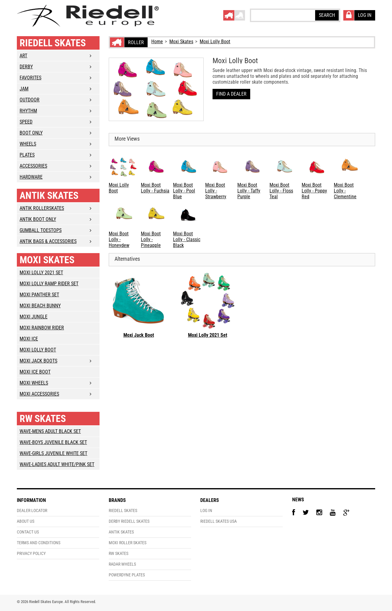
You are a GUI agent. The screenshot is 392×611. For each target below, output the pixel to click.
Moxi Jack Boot (138, 335)
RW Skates (43, 418)
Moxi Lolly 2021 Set (207, 335)
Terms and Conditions (38, 542)
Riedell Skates (53, 43)
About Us (25, 521)
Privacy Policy (31, 553)
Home (157, 41)
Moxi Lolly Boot (215, 41)
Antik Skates (49, 195)
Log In (206, 510)
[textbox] (282, 15)
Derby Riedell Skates (129, 521)
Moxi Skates (181, 41)
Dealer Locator (32, 510)
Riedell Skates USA (218, 521)
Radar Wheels (122, 564)
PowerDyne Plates (127, 575)
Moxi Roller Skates (127, 542)
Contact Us (28, 532)
